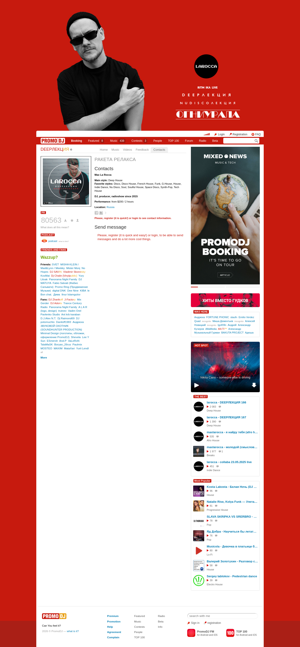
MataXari (69, 348)
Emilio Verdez (246, 317)
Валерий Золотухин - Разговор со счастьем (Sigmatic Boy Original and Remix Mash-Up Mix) (232, 561)
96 (211, 490)
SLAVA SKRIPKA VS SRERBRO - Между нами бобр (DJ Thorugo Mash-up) (232, 516)
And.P (63, 340)
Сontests (139, 141)
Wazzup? (49, 257)
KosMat (45, 275)
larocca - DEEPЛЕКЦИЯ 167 (226, 417)
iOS (216, 635)
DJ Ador (56, 303)
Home (104, 149)
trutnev (62, 310)
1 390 (213, 421)
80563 (51, 220)
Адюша (249, 332)
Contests (139, 626)
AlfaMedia (211, 329)
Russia (110, 207)
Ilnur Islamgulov (71, 294)
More (44, 357)
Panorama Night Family (63, 279)
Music (117, 141)
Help (110, 626)
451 (212, 466)
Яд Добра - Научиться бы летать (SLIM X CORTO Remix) (232, 531)
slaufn (233, 317)
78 (211, 520)
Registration (240, 134)
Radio (202, 140)
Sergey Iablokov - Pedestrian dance (232, 576)
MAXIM (58, 348)
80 (211, 550)
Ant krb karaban (70, 314)
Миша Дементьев (222, 321)
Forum (189, 140)
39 (211, 580)
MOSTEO (46, 348)
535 (212, 436)
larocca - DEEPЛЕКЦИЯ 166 (226, 402)
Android (204, 635)
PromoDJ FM (205, 631)
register (108, 218)
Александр (234, 329)
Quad (197, 321)
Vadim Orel (74, 310)
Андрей (232, 325)
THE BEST (200, 396)
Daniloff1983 (63, 321)
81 (211, 505)
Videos (127, 149)
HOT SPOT (201, 345)
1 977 (213, 451)
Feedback (142, 149)
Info (160, 626)
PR (43, 212)
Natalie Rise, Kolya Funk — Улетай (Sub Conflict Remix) (232, 501)
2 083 (213, 406)
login (135, 218)
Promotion (113, 621)
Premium (113, 615)
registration (214, 623)
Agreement (114, 631)
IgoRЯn (222, 325)
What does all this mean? (55, 227)
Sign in (195, 623)
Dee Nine (73, 290)
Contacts (159, 149)
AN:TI (222, 329)
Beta (215, 140)
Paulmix (77, 344)
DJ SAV (56, 271)
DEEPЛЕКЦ (55, 149)
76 (211, 535)
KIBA (83, 290)
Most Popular (202, 480)
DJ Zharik (55, 299)
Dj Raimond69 (66, 318)
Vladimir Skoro (74, 271)
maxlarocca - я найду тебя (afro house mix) (232, 432)
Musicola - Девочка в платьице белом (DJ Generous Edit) (232, 546)
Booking (76, 140)
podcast (48, 234)
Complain (113, 637)
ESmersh (52, 340)
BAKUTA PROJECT (232, 332)
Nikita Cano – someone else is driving (225, 377)
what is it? (73, 631)
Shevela (76, 337)
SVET (55, 264)
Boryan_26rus (62, 344)
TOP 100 (173, 140)
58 (211, 565)
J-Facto (70, 299)
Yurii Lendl (82, 348)
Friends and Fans (54, 249)
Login (221, 134)
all (42, 352)
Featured (96, 141)
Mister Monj (73, 268)
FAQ (258, 134)
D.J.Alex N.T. (48, 318)
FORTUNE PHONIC (217, 317)
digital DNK (59, 290)
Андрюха (78, 321)
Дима (56, 294)
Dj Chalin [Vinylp (64, 275)
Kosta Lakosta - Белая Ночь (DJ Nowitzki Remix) (232, 486)
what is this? (64, 241)
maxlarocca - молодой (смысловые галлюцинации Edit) (232, 447)
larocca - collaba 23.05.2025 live (229, 462)
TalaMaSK (47, 344)
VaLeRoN (73, 340)
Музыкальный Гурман (207, 332)
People (157, 140)
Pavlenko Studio (50, 314)
